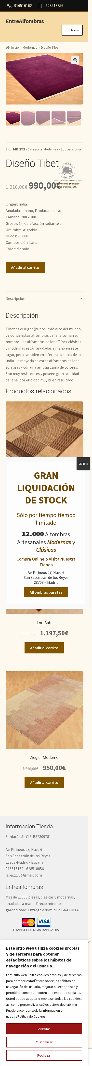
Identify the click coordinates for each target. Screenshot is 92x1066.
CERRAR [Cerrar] (83, 463)
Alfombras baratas (46, 591)
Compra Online (30, 559)
